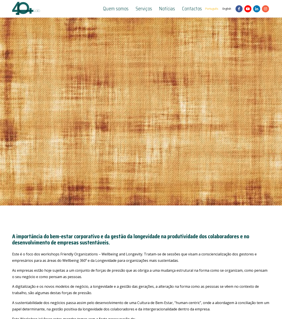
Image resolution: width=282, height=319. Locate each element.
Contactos (192, 9)
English (227, 9)
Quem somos (115, 9)
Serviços (143, 9)
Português (211, 9)
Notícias (167, 9)
